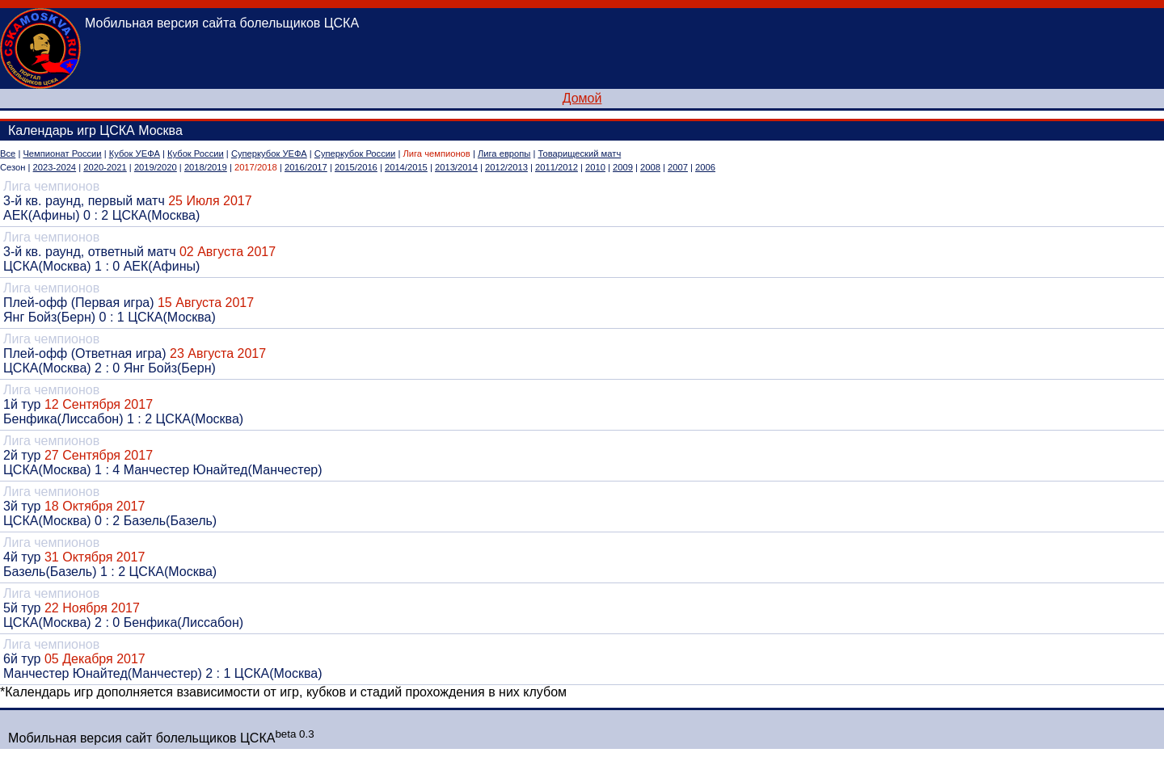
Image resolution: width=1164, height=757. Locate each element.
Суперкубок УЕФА (269, 153)
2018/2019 (205, 167)
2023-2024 (55, 167)
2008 (650, 167)
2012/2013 (506, 167)
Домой (582, 98)
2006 (705, 167)
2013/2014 (456, 167)
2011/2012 (556, 167)
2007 (678, 167)
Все (7, 153)
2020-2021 (105, 167)
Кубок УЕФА (134, 153)
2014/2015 (406, 167)
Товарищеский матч (580, 153)
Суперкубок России (354, 153)
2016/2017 (306, 167)
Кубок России (195, 153)
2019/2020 (155, 167)
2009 (623, 167)
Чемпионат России (62, 153)
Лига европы (504, 153)
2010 (595, 167)
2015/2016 (356, 167)
